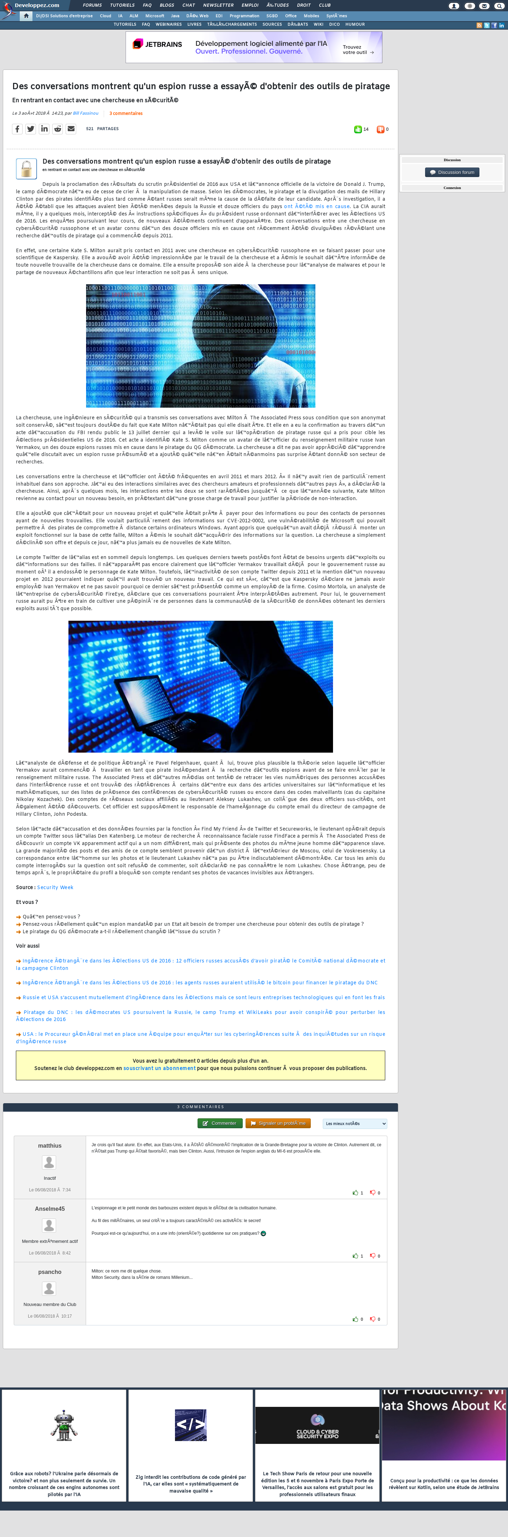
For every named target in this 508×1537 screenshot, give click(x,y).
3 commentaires (126, 114)
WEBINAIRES (169, 24)
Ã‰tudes (277, 5)
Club (324, 5)
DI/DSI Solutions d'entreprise (64, 16)
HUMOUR (355, 24)
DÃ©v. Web (197, 16)
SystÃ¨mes (336, 16)
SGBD (272, 16)
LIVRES (194, 24)
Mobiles (311, 16)
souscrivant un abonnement (159, 1068)
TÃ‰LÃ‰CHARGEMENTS (232, 24)
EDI (219, 16)
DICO (334, 24)
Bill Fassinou (85, 113)
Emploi (250, 5)
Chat (188, 5)
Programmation (244, 16)
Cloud (105, 16)
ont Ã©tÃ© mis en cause (317, 206)
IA (120, 16)
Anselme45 (50, 1209)
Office (291, 16)
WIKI (318, 24)
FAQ (147, 5)
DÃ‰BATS (298, 24)
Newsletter (218, 5)
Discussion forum (452, 172)
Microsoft (154, 16)
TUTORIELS (125, 24)
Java (175, 16)
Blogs (167, 5)
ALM (133, 16)
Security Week (55, 888)
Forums (92, 5)
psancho (49, 1272)
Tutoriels (122, 5)
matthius (50, 1146)
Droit (303, 5)
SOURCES (272, 24)
